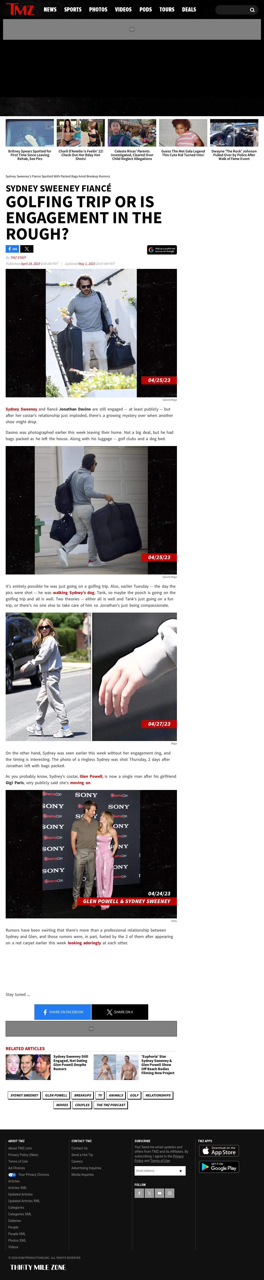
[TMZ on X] (16, 67)
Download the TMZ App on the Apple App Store (219, 1151)
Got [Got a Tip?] (20, 88)
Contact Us (80, 1148)
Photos (93, 107)
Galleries (14, 1221)
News (17, 107)
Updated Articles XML (24, 1201)
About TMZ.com (20, 1148)
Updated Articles (20, 1194)
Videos (133, 107)
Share (62, 1012)
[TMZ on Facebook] (9, 67)
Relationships (157, 1095)
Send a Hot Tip (82, 1155)
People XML (17, 1234)
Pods (168, 107)
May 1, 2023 (87, 263)
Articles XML (17, 1188)
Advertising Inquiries (86, 1168)
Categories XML (20, 1214)
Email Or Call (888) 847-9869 (60, 88)
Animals (116, 1095)
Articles (14, 1181)
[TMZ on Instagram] (34, 67)
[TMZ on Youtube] (25, 67)
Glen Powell (56, 1095)
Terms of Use (18, 1161)
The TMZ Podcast (110, 1105)
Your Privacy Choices (28, 1174)
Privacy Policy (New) (23, 1155)
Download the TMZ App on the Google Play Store (219, 1167)
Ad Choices (16, 1168)
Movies (62, 1105)
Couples (82, 1105)
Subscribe (181, 1171)
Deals (238, 107)
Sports (53, 107)
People (13, 1227)
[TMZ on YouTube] (159, 1193)
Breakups (82, 1095)
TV (100, 1095)
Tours (203, 107)
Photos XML (17, 1240)
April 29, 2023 (30, 263)
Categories (16, 1207)
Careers (77, 1161)
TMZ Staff (18, 257)
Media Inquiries (83, 1174)
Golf (134, 1095)
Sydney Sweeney (24, 1095)
